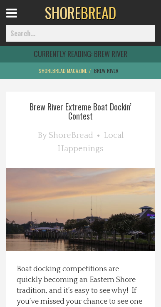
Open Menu (21, 20)
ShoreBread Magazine (63, 70)
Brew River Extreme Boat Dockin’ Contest (80, 111)
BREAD (80, 12)
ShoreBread (71, 135)
